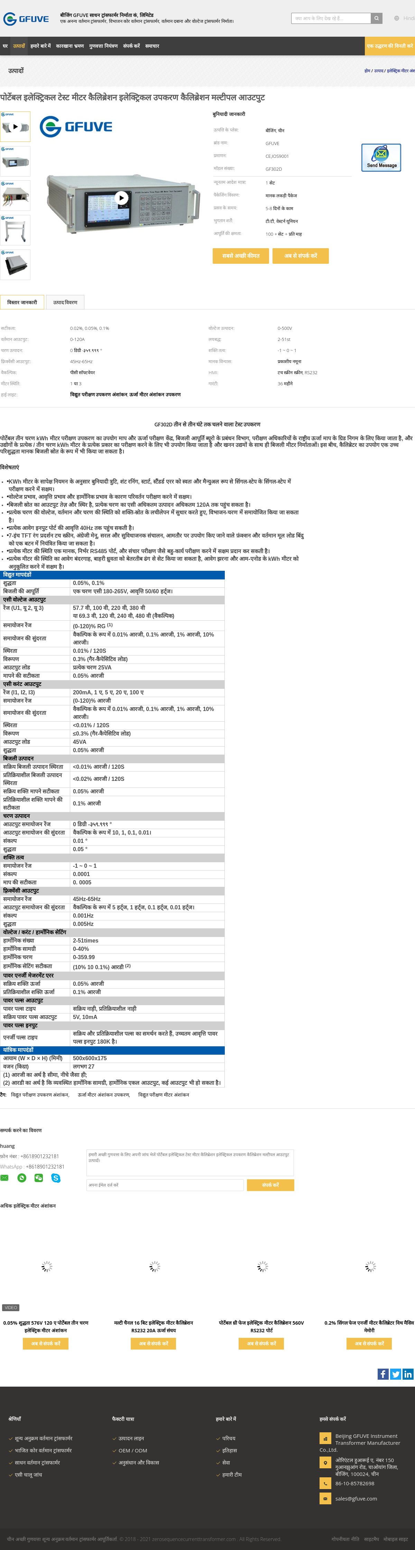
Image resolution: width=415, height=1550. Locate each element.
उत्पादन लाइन (128, 1438)
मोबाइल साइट (396, 1539)
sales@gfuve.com (356, 1498)
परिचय (226, 1438)
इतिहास (226, 1450)
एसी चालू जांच (25, 1474)
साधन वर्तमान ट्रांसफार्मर (34, 1462)
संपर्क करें (270, 1185)
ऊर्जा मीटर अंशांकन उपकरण (103, 1094)
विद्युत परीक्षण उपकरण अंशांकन (39, 1094)
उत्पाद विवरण (65, 302)
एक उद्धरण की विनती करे (390, 46)
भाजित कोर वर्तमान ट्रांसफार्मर (40, 1450)
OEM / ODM (129, 1450)
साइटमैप (371, 1539)
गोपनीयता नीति (345, 1539)
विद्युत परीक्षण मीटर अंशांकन (163, 1094)
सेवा (223, 1462)
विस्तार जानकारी (22, 302)
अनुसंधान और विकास (135, 1462)
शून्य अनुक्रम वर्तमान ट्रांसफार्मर (40, 1438)
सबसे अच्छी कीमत (240, 256)
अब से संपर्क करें (300, 256)
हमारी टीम (229, 1474)
